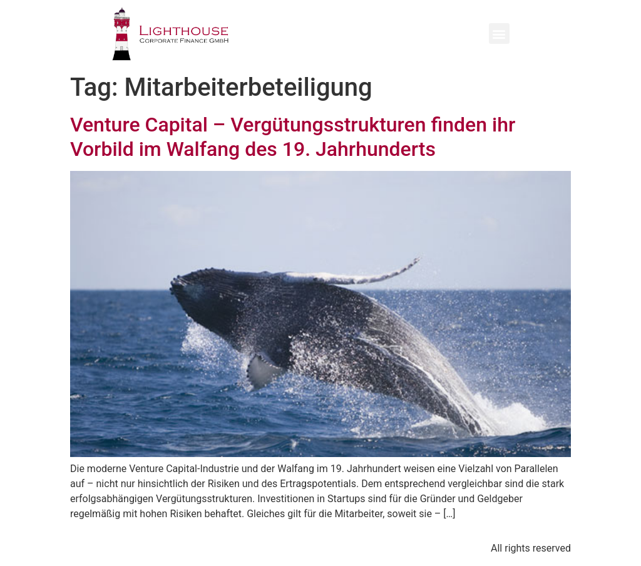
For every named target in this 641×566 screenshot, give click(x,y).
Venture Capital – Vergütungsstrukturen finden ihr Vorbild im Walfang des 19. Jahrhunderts (292, 136)
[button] (499, 33)
